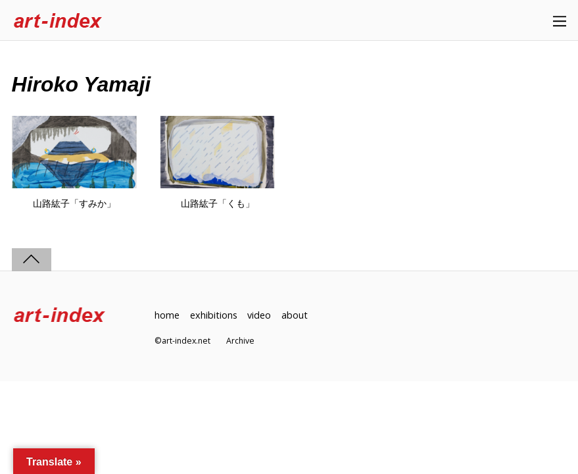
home (167, 315)
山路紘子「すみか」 (74, 203)
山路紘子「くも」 (217, 203)
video (259, 315)
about (294, 315)
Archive (240, 340)
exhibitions (213, 315)
